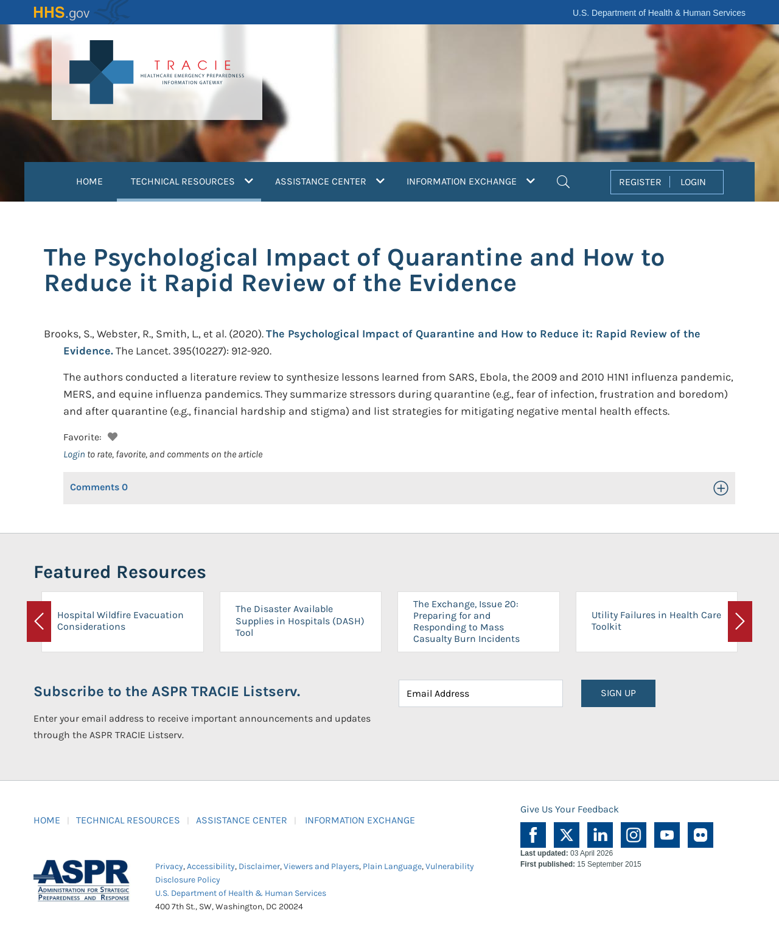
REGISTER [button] (640, 182)
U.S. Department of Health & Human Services (659, 13)
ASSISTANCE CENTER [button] (330, 181)
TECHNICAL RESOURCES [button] (196, 179)
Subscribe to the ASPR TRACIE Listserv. (166, 691)
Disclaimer (259, 866)
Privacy (169, 866)
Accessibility (211, 866)
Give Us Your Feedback (569, 809)
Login (74, 454)
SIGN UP (618, 693)
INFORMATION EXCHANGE (360, 820)
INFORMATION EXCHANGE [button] (471, 181)
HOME (89, 181)
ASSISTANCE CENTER (241, 820)
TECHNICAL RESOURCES (128, 820)
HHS (82, 12)
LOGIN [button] (693, 182)
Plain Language (392, 866)
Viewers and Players (321, 866)
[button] (563, 180)
